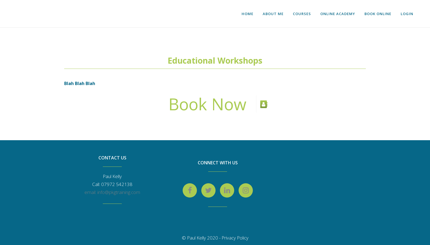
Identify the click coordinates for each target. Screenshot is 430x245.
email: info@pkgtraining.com (112, 192)
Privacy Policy (235, 238)
